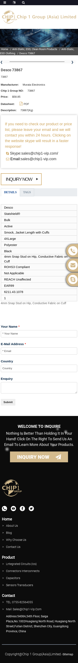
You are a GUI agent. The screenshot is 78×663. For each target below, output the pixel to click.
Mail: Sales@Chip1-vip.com (23, 609)
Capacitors (13, 578)
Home (4, 49)
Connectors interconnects (23, 571)
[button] (72, 62)
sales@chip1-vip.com (38, 159)
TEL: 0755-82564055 (19, 602)
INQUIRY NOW (33, 457)
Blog (9, 532)
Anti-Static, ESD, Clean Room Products (34, 49)
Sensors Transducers (19, 585)
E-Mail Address (12, 344)
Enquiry (7, 378)
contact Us (13, 547)
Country (7, 361)
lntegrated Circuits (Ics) (21, 564)
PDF (26, 104)
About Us (12, 525)
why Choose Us (16, 539)
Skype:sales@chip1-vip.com (33, 153)
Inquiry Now (19, 179)
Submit (8, 402)
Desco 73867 (27, 53)
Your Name (9, 326)
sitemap (68, 654)
